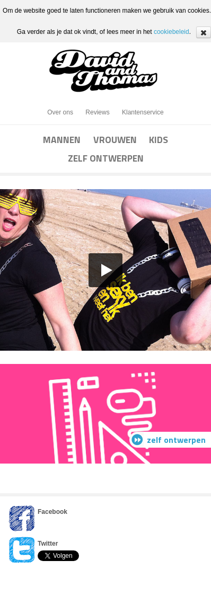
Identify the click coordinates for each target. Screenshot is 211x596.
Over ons (60, 112)
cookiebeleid (171, 31)
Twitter (48, 543)
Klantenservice (143, 112)
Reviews (97, 112)
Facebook (52, 511)
